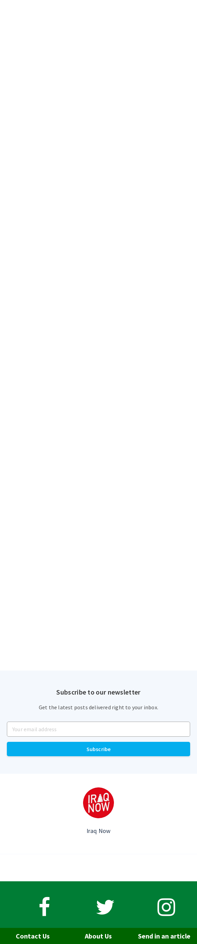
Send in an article (164, 936)
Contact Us (33, 936)
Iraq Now (98, 831)
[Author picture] (98, 802)
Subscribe (98, 749)
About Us (98, 936)
